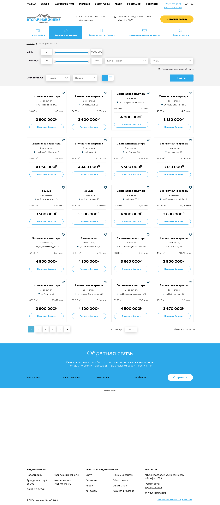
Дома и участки (180, 35)
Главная (31, 44)
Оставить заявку (176, 19)
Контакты (152, 4)
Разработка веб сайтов (169, 499)
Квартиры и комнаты (66, 35)
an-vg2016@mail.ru (155, 492)
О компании (134, 4)
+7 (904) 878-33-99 (173, 8)
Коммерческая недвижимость (144, 35)
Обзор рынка (102, 4)
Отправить (180, 377)
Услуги (45, 4)
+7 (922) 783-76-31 (173, 4)
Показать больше (46, 127)
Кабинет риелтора (123, 490)
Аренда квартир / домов (102, 35)
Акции (118, 4)
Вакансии (84, 4)
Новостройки (38, 35)
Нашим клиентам (64, 4)
